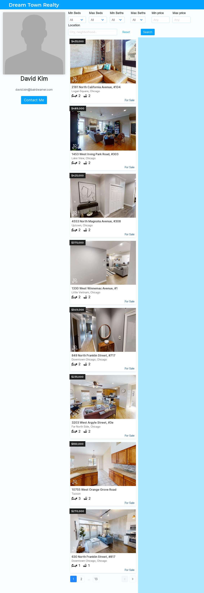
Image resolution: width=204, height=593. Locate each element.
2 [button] (81, 579)
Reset (126, 32)
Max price (179, 13)
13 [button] (96, 579)
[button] (125, 579)
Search (147, 32)
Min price (158, 13)
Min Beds (74, 13)
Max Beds (96, 13)
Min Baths (117, 13)
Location (74, 25)
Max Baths (138, 13)
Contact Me (34, 100)
